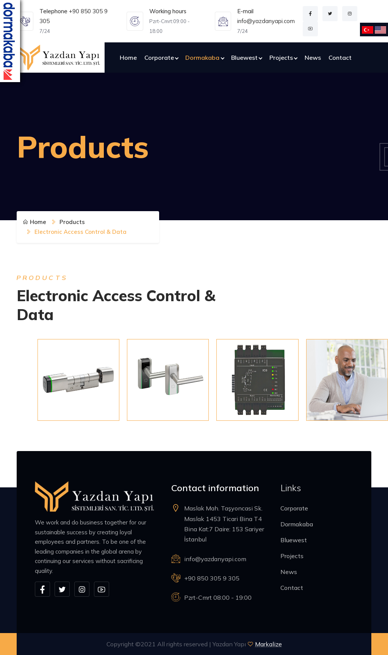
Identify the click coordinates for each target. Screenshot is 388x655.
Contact (340, 57)
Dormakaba (202, 57)
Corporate (159, 57)
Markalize (268, 644)
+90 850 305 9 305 (211, 578)
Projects (281, 57)
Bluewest (244, 57)
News (313, 57)
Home (128, 57)
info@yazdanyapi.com (266, 21)
